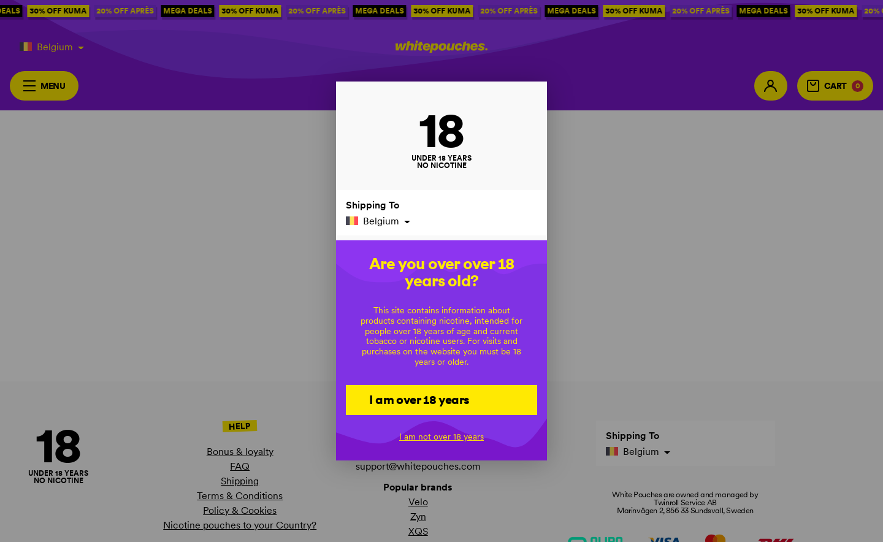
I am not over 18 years (441, 436)
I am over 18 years (419, 399)
